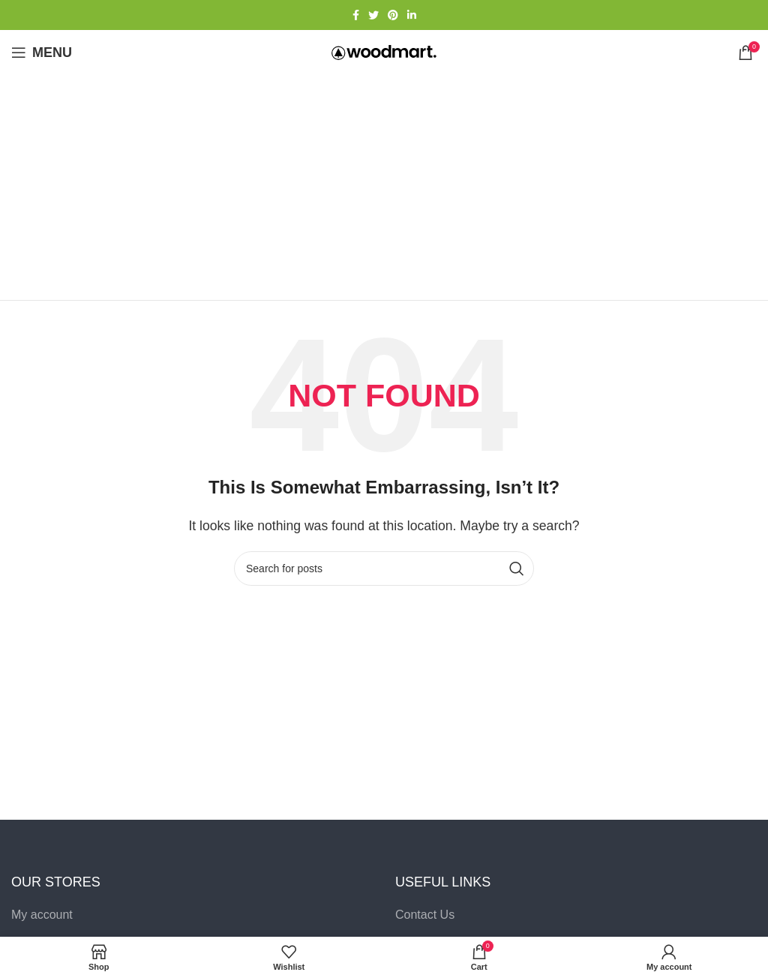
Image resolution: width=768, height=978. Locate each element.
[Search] (384, 568)
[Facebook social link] (356, 15)
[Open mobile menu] (42, 53)
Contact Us (424, 914)
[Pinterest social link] (393, 15)
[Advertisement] (384, 187)
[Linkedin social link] (412, 15)
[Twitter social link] (373, 15)
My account (42, 914)
